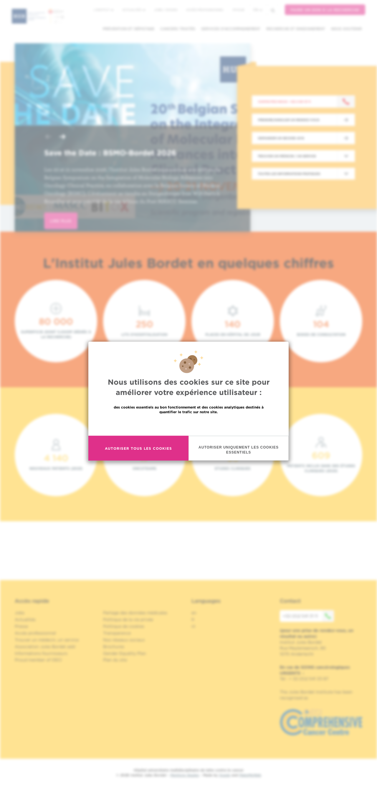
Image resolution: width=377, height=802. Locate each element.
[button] (48, 137)
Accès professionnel (205, 9)
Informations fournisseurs (41, 653)
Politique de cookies (123, 626)
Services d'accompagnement (230, 28)
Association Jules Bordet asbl (45, 646)
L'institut (103, 9)
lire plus (61, 221)
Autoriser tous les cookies (138, 448)
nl (193, 626)
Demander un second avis (281, 138)
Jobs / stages (165, 9)
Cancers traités (177, 28)
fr (257, 10)
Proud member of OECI (38, 659)
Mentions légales (184, 775)
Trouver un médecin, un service (47, 639)
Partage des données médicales (135, 612)
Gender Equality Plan (124, 653)
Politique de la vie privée (128, 619)
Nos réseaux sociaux (124, 639)
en (193, 612)
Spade (224, 775)
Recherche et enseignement (295, 28)
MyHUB (238, 9)
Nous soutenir (346, 28)
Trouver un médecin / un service (287, 156)
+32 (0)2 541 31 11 (308, 616)
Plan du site (115, 659)
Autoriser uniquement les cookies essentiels (239, 449)
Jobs (19, 612)
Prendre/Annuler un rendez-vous (288, 120)
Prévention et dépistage (128, 28)
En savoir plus (188, 424)
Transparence (117, 633)
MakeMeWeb (250, 775)
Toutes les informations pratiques (289, 173)
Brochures (113, 646)
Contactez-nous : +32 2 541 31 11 (284, 101)
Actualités (133, 9)
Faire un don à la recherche (325, 10)
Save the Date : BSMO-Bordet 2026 (110, 152)
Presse (21, 626)
